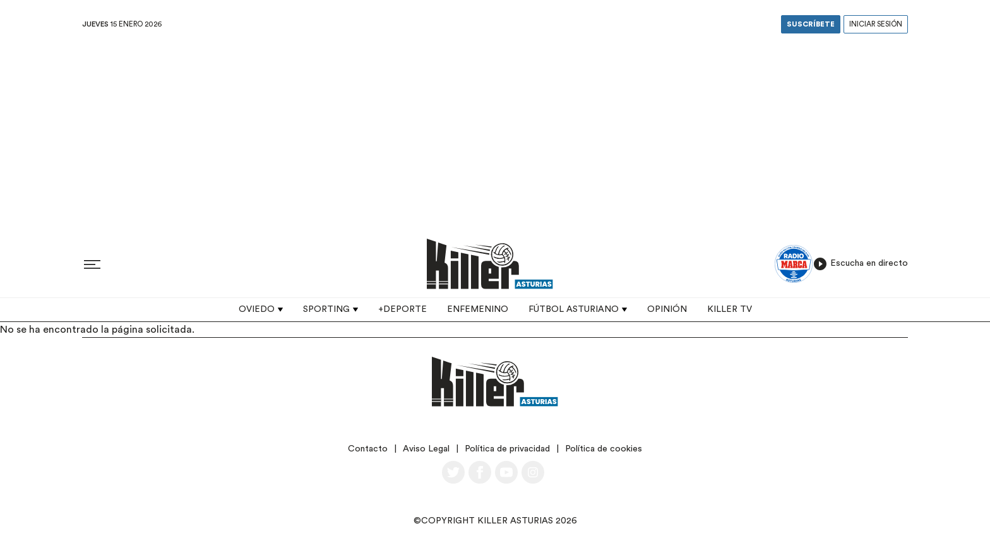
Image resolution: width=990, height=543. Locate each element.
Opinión (667, 309)
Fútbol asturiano (573, 309)
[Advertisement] (495, 132)
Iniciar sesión (875, 24)
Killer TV (729, 309)
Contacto (368, 449)
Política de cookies (603, 449)
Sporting (326, 309)
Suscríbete (811, 24)
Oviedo (257, 309)
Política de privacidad (507, 449)
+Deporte (402, 309)
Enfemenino (477, 309)
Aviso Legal (426, 449)
